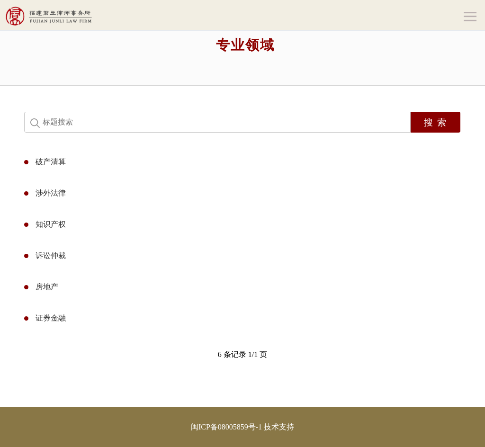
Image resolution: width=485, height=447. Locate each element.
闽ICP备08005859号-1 (226, 427)
